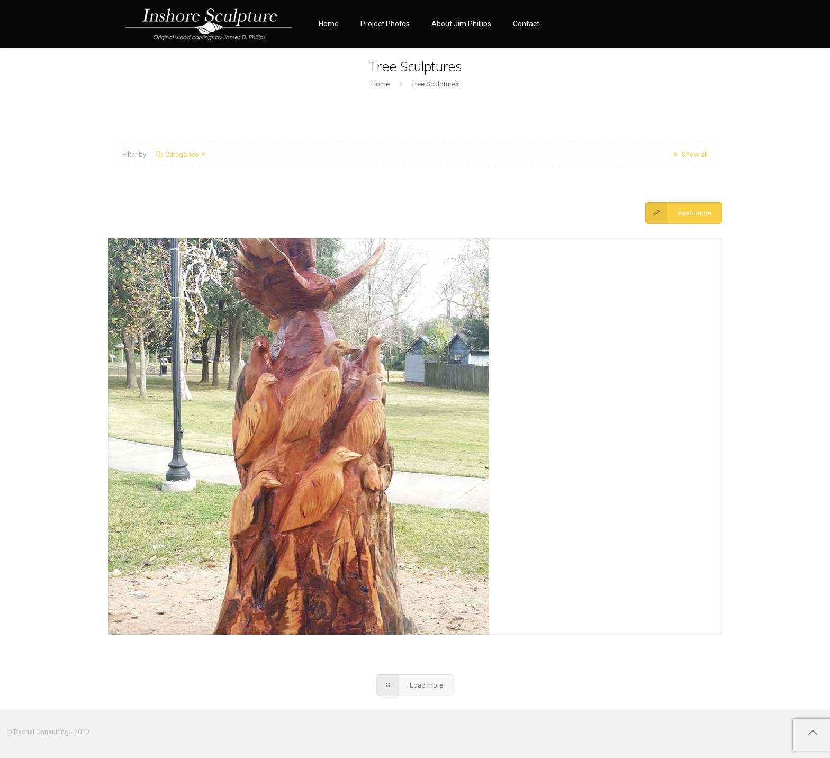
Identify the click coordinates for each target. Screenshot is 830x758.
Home (380, 84)
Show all (689, 154)
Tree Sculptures (435, 84)
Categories (181, 154)
